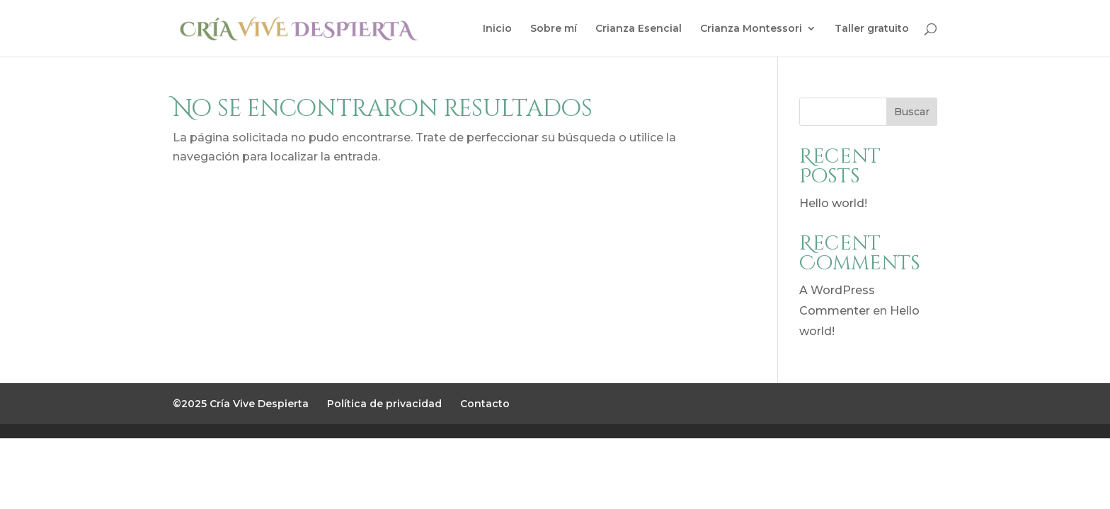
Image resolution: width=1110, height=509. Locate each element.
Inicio (497, 29)
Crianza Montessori (751, 29)
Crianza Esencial (638, 29)
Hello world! (833, 203)
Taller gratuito (872, 29)
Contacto (485, 403)
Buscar (911, 111)
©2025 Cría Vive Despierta (241, 403)
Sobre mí (553, 29)
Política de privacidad (384, 403)
